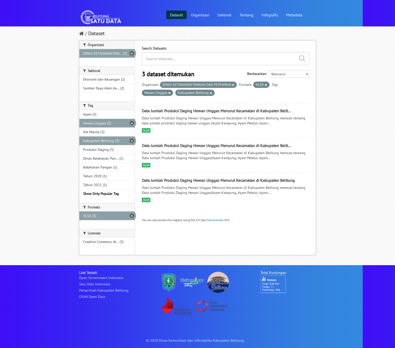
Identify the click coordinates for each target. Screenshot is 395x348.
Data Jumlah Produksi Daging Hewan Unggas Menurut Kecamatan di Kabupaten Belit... (216, 110)
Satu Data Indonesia (94, 284)
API (198, 220)
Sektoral (224, 14)
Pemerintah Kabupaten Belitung (103, 290)
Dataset (176, 14)
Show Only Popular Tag (101, 193)
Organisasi (200, 14)
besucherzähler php (275, 301)
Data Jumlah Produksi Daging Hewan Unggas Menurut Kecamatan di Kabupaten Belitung (218, 180)
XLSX (146, 130)
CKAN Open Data (92, 296)
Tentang (246, 14)
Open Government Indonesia (101, 277)
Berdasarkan (256, 74)
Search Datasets (154, 48)
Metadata (294, 14)
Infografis (269, 14)
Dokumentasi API (217, 220)
